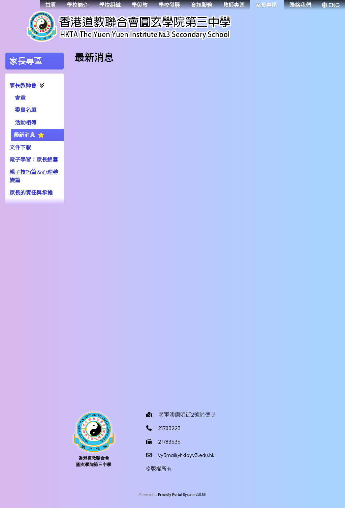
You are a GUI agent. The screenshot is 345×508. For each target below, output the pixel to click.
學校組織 (110, 5)
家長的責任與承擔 (31, 192)
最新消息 (24, 135)
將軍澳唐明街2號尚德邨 (187, 414)
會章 (20, 97)
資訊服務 (201, 5)
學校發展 (169, 5)
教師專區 (234, 5)
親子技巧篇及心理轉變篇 (33, 176)
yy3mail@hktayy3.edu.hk (186, 455)
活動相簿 (25, 122)
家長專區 (266, 5)
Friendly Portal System (176, 495)
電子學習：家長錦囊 (33, 159)
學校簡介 (77, 5)
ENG (331, 5)
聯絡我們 (300, 5)
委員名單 (25, 110)
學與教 (139, 5)
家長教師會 (22, 85)
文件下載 (20, 147)
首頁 (50, 5)
